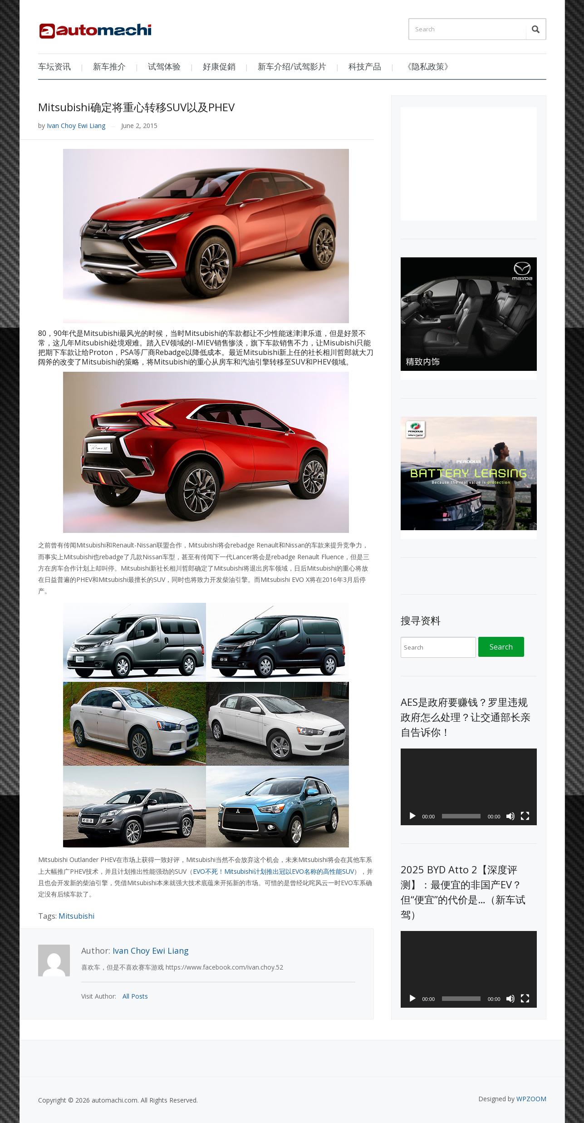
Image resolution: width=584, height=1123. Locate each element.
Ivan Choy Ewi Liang (76, 125)
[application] (469, 787)
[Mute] (510, 816)
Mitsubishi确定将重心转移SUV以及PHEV (136, 106)
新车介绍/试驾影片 (292, 66)
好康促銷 (219, 66)
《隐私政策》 (427, 66)
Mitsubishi (76, 916)
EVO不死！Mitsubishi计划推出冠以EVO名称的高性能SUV (273, 871)
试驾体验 (164, 66)
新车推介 (109, 66)
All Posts (135, 996)
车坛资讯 (54, 66)
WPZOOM (531, 1098)
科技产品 (364, 66)
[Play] (412, 816)
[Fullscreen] (525, 816)
